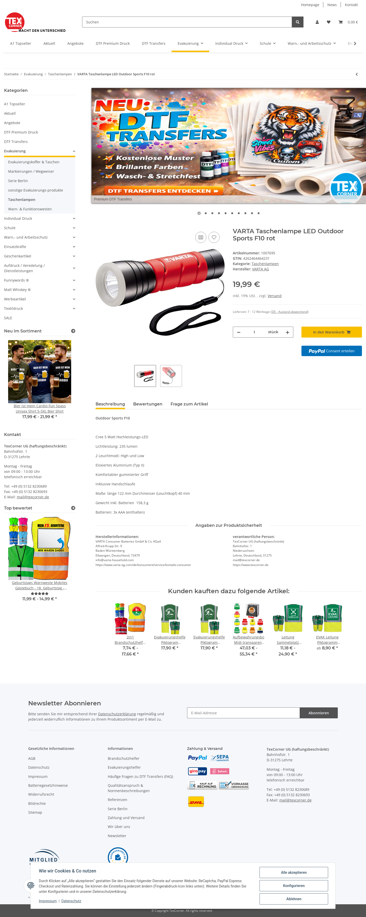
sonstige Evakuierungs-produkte (35, 190)
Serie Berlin (18, 180)
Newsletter (117, 835)
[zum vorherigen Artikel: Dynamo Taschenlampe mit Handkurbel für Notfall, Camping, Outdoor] (357, 74)
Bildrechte (37, 803)
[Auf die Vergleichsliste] (200, 237)
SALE (8, 317)
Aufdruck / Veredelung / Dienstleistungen (24, 268)
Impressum (38, 776)
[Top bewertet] (73, 508)
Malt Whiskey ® (17, 289)
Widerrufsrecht (41, 794)
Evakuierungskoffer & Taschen (33, 161)
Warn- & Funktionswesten (30, 209)
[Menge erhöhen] (287, 332)
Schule (10, 227)
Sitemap (35, 812)
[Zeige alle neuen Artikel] (73, 331)
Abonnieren (319, 712)
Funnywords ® (16, 280)
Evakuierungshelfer (124, 767)
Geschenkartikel (17, 256)
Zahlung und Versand (126, 817)
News (332, 4)
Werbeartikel (15, 299)
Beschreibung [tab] (110, 404)
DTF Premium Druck (21, 132)
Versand (275, 295)
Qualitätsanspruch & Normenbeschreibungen (129, 788)
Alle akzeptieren (294, 872)
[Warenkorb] (348, 22)
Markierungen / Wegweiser (31, 171)
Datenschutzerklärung (117, 713)
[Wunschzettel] (328, 22)
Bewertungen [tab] (147, 404)
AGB (31, 758)
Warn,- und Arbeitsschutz (26, 237)
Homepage (310, 4)
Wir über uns (119, 826)
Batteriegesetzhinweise (48, 785)
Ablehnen (293, 899)
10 (258, 213)
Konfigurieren (293, 886)
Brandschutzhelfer (124, 758)
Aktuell (10, 113)
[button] (317, 22)
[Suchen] (187, 22)
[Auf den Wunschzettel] (214, 237)
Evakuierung (15, 151)
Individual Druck (18, 218)
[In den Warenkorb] (100, 225)
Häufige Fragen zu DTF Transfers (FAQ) (140, 776)
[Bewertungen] (40, 593)
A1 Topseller (14, 103)
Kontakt (351, 4)
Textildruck (13, 308)
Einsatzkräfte (15, 246)
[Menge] (254, 332)
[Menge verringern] (238, 332)
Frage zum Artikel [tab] (189, 404)
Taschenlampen (265, 263)
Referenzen (117, 799)
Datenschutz (39, 767)
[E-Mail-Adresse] (243, 712)
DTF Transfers (16, 141)
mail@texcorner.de (33, 496)
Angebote (12, 122)
